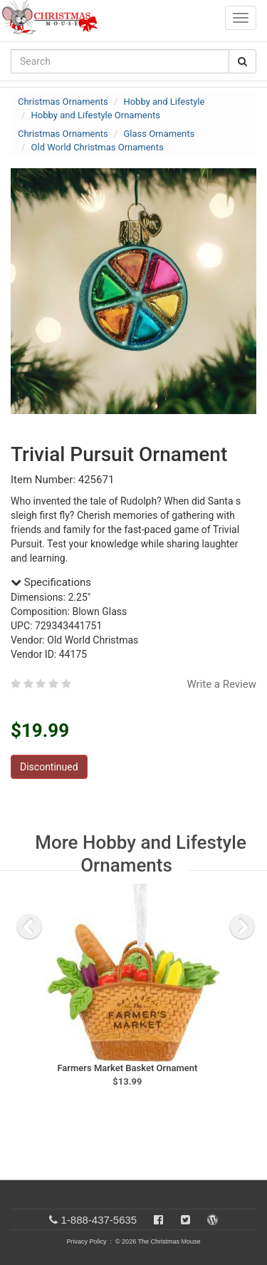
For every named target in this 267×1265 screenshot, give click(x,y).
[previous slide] (29, 926)
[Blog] (212, 1220)
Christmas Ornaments (63, 101)
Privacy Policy (86, 1241)
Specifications (51, 582)
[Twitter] (185, 1220)
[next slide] (242, 926)
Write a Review (221, 684)
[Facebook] (158, 1220)
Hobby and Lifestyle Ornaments (95, 115)
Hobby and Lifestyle (163, 101)
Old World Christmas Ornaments (97, 147)
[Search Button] (242, 61)
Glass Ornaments (158, 133)
